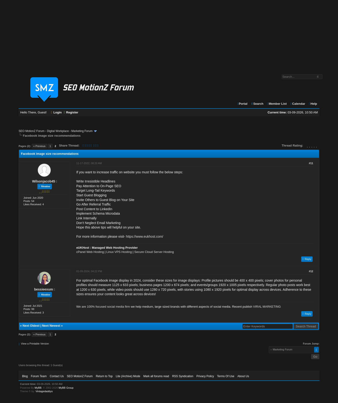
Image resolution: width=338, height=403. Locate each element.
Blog (25, 376)
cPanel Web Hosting (90, 252)
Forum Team (39, 376)
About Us (243, 376)
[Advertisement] (169, 35)
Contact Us (57, 376)
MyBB (38, 387)
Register (71, 112)
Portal (242, 103)
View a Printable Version (35, 343)
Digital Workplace (58, 131)
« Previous (39, 146)
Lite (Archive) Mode (128, 376)
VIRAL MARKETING (267, 306)
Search (257, 103)
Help (312, 103)
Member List (277, 103)
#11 (311, 163)
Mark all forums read (156, 376)
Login (56, 112)
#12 (311, 271)
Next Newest (51, 325)
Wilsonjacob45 (43, 181)
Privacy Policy (205, 376)
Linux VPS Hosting (119, 252)
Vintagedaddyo (44, 391)
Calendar (297, 103)
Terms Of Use (225, 376)
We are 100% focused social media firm (103, 306)
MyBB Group (66, 387)
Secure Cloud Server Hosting (154, 252)
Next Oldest (31, 325)
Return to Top (104, 376)
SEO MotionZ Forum (31, 131)
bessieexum (43, 289)
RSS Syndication (182, 376)
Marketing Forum (82, 131)
